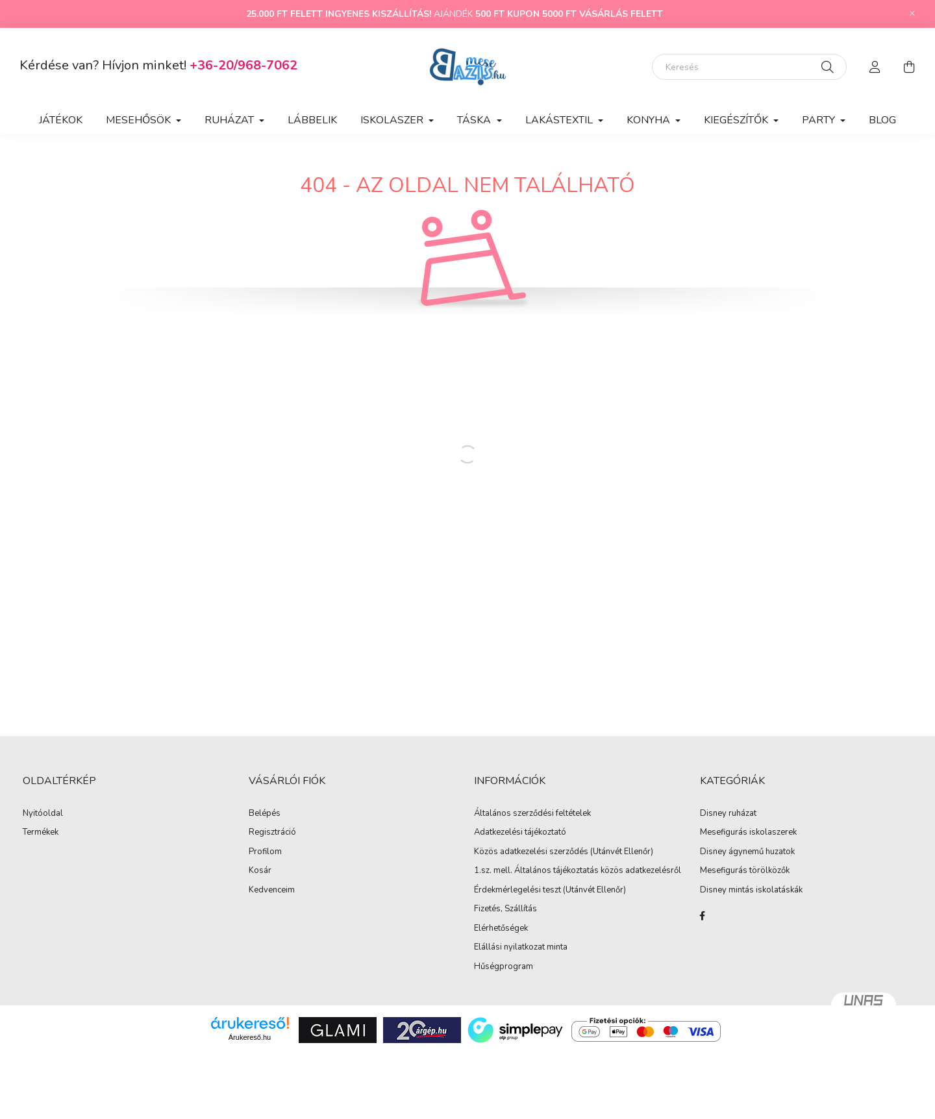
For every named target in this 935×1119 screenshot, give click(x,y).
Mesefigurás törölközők (745, 871)
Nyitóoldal (43, 814)
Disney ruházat (728, 814)
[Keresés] (749, 67)
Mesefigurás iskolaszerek (748, 833)
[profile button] (875, 67)
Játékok (60, 120)
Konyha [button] (650, 120)
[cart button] (909, 67)
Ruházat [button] (230, 120)
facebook (703, 916)
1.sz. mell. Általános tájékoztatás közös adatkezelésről (577, 871)
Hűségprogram (503, 967)
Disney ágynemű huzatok (747, 852)
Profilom (265, 852)
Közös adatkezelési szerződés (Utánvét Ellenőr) (563, 852)
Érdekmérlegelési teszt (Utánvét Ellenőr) (550, 890)
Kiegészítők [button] (737, 120)
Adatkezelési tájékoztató (520, 833)
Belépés (264, 814)
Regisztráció (272, 833)
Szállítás (521, 909)
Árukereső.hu (250, 1037)
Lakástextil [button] (560, 120)
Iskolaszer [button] (393, 120)
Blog (882, 120)
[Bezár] (912, 13)
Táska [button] (475, 120)
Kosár (260, 871)
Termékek (40, 833)
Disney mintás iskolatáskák (751, 890)
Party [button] (820, 120)
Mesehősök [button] (139, 120)
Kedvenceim (272, 890)
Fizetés (487, 909)
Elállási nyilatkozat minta (520, 947)
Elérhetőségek (501, 929)
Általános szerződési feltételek (532, 814)
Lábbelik (312, 120)
